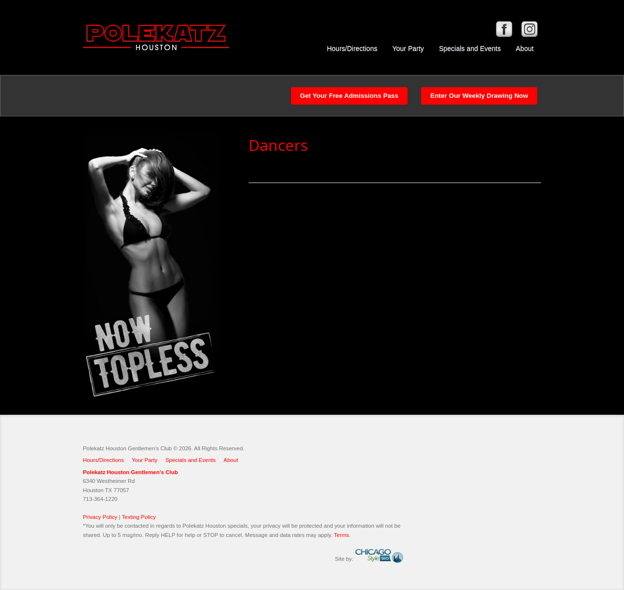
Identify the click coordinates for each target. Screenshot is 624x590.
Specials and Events (470, 49)
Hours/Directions (352, 49)
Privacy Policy (100, 517)
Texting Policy (139, 517)
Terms (341, 535)
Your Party (408, 49)
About (525, 49)
